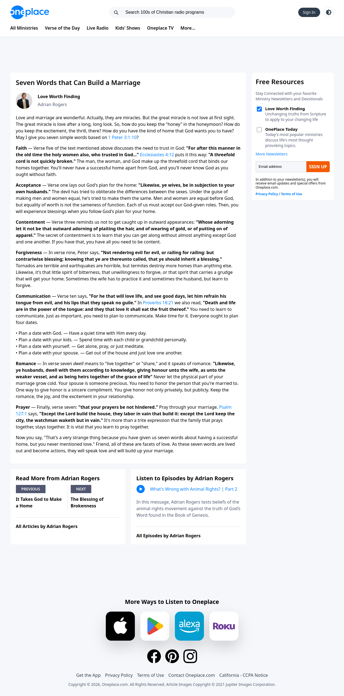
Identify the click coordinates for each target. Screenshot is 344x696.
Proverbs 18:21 (158, 303)
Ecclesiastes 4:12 (157, 155)
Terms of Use (150, 675)
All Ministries (24, 28)
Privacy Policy (119, 675)
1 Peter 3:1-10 (122, 137)
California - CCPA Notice (243, 675)
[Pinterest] (172, 656)
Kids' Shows (127, 28)
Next (81, 489)
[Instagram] (190, 656)
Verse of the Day (62, 28)
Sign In (309, 12)
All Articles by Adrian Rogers (47, 526)
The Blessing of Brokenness (87, 502)
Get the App (88, 675)
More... (187, 28)
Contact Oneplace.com (191, 675)
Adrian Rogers (52, 104)
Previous (30, 489)
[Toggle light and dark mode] (328, 12)
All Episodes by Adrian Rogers (169, 536)
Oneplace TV (160, 28)
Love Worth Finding (59, 96)
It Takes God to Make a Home (39, 502)
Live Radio (98, 28)
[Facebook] (154, 656)
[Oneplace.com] (29, 12)
